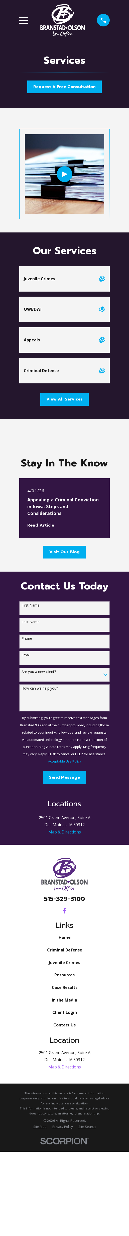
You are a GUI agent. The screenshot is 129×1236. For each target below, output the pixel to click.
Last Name (31, 622)
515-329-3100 (64, 989)
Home (65, 1028)
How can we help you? (40, 688)
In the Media (64, 1090)
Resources (64, 1065)
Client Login (64, 1103)
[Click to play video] (64, 174)
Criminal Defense (64, 1040)
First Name (31, 605)
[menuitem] (40, 1217)
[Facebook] (64, 1001)
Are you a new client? (39, 672)
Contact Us (64, 1115)
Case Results (64, 1078)
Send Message (64, 777)
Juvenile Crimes (64, 1053)
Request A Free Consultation (64, 87)
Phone (27, 638)
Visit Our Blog (64, 552)
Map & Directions (64, 923)
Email (26, 655)
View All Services (64, 399)
